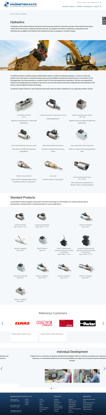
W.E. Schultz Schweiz (87, 402)
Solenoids (71, 397)
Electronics (71, 410)
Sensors (70, 408)
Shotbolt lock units (72, 399)
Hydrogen (56, 409)
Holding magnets (72, 402)
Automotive (56, 399)
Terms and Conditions (44, 406)
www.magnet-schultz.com (15, 410)
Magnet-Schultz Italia (87, 407)
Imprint (41, 409)
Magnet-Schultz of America (88, 401)
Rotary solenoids (72, 401)
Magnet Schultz (20, 5)
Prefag (84, 399)
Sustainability (88, 6)
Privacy (41, 404)
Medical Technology (58, 404)
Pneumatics (56, 407)
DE (98, 2)
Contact (84, 2)
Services (65, 6)
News (88, 2)
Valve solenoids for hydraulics (75, 407)
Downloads (94, 2)
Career (96, 6)
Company (79, 6)
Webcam (41, 402)
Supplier (79, 2)
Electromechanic (57, 401)
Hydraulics (56, 402)
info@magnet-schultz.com (16, 408)
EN (100, 2)
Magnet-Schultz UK (87, 406)
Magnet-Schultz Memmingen (89, 397)
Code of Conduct (43, 407)
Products (72, 6)
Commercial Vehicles (58, 406)
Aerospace (56, 397)
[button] (103, 323)
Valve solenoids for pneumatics (72, 405)
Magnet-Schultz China (87, 404)
